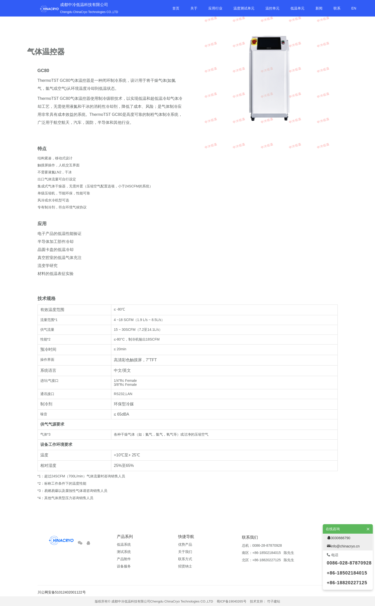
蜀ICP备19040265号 (231, 601)
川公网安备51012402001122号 (62, 592)
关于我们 (185, 552)
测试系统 (124, 552)
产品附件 (124, 559)
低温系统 (124, 544)
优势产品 (185, 544)
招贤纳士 (185, 566)
